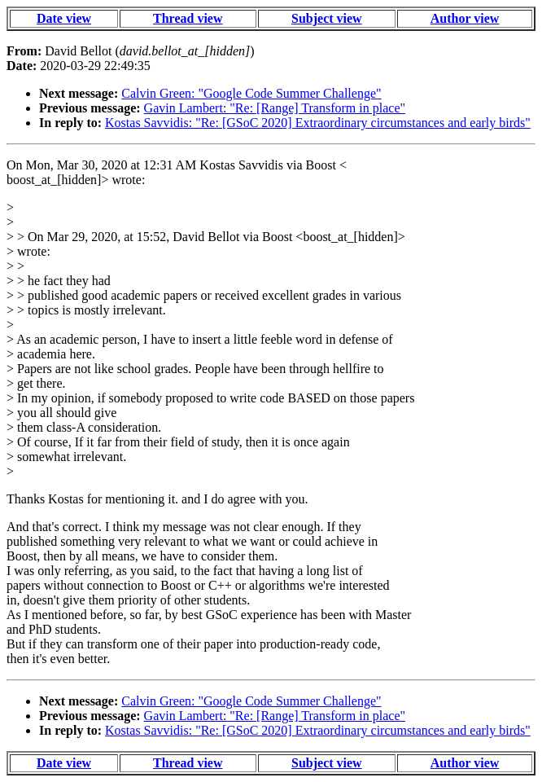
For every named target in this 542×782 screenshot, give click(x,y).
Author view (465, 18)
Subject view (326, 18)
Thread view (187, 18)
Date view (64, 18)
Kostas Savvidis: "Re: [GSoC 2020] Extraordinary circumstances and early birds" (318, 123)
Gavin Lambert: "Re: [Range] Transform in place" (274, 108)
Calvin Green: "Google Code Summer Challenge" (251, 93)
